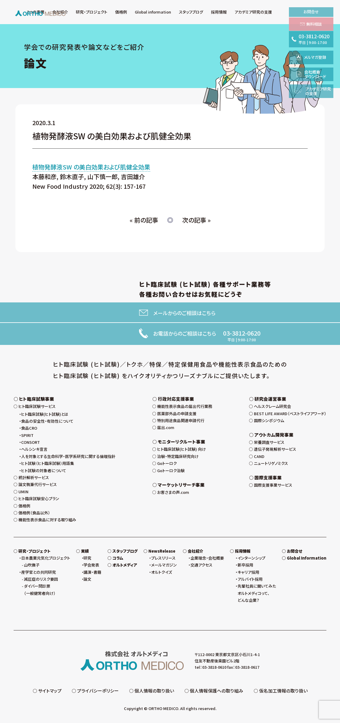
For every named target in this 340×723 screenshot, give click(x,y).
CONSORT (30, 442)
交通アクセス (201, 565)
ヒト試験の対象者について (43, 470)
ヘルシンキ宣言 (34, 449)
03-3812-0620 (242, 333)
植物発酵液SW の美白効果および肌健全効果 (91, 167)
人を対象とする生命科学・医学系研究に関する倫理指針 (68, 456)
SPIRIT (27, 435)
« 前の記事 (144, 220)
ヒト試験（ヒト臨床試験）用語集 (47, 463)
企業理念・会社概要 (207, 558)
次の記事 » (196, 220)
